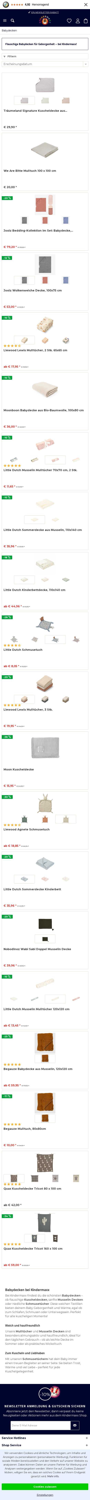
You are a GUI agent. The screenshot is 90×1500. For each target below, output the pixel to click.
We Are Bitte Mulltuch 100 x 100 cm (30, 170)
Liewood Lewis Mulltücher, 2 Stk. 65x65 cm (35, 350)
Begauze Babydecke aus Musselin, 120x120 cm (38, 1069)
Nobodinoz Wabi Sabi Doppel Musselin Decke (37, 949)
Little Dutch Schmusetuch (23, 649)
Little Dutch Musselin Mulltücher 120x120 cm (37, 1009)
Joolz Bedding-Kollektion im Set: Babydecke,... (38, 230)
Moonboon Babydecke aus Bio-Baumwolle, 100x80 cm (44, 410)
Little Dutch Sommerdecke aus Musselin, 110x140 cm (43, 530)
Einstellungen (45, 1495)
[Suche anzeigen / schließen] (12, 20)
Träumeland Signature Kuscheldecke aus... (35, 110)
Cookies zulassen (45, 1486)
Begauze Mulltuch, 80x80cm (25, 1128)
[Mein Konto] (78, 20)
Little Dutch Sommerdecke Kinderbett (32, 889)
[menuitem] (4, 21)
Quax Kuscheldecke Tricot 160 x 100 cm (33, 1248)
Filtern (10, 56)
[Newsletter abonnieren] (75, 1425)
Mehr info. (53, 1476)
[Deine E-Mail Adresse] (45, 1425)
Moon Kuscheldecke (19, 769)
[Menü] (4, 21)
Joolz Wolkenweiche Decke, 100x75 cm (33, 290)
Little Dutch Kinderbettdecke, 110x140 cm (34, 590)
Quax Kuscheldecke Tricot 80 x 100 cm (32, 1188)
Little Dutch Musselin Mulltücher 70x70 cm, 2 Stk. (40, 470)
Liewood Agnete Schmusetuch (27, 829)
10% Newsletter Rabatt (45, 12)
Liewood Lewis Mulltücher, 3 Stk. (28, 709)
